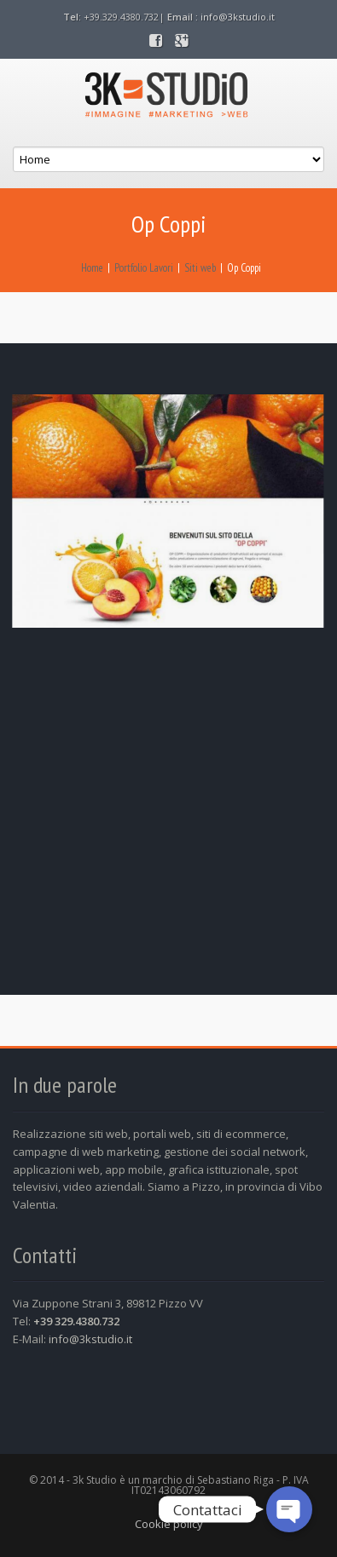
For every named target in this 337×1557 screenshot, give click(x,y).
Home (92, 268)
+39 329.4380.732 (76, 1321)
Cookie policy (169, 1523)
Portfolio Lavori (143, 268)
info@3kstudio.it (237, 16)
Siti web (200, 268)
